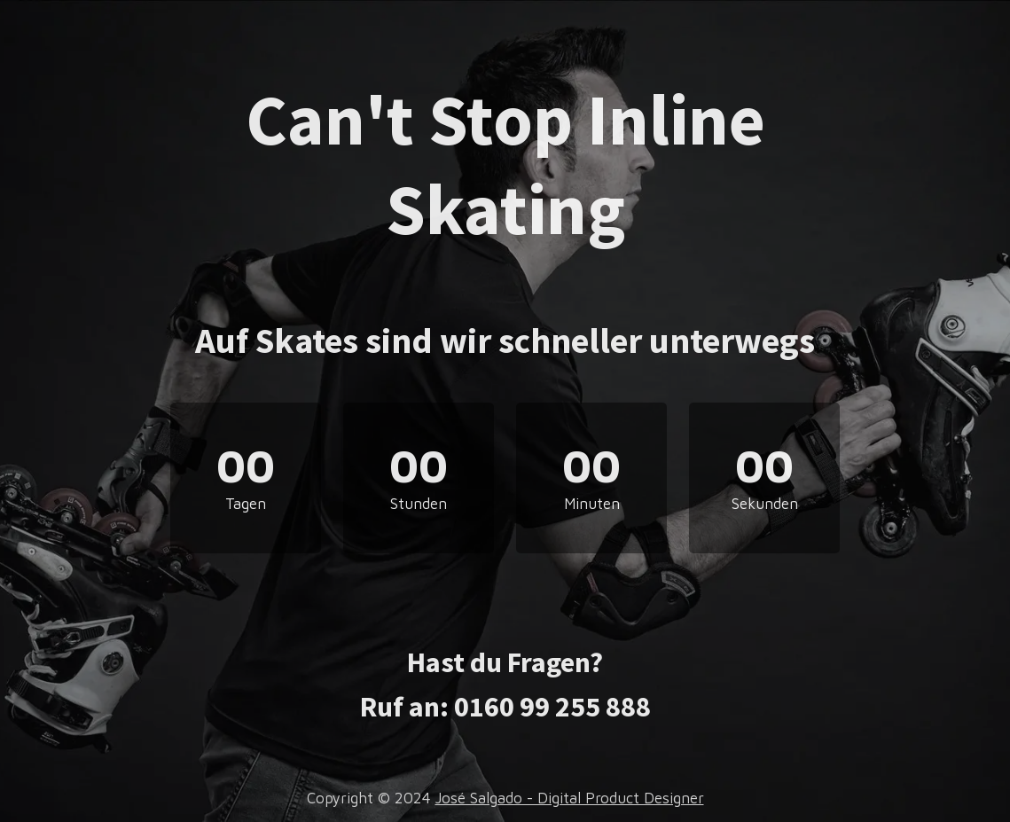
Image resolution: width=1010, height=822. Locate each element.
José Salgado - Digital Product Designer (569, 798)
